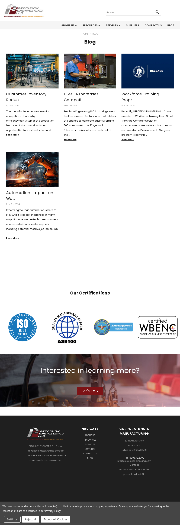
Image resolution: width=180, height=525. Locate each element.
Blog (171, 25)
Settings (12, 519)
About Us (69, 25)
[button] (22, 327)
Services (113, 25)
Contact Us (153, 25)
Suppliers (132, 25)
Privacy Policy (52, 510)
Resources (91, 25)
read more (12, 134)
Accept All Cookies (56, 519)
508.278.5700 (137, 457)
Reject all (31, 519)
